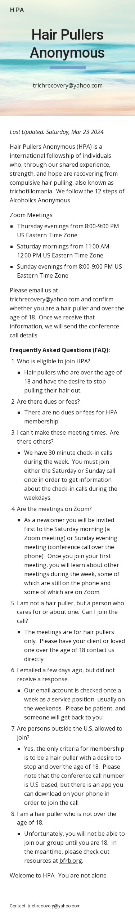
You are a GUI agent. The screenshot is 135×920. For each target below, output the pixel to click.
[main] (68, 58)
